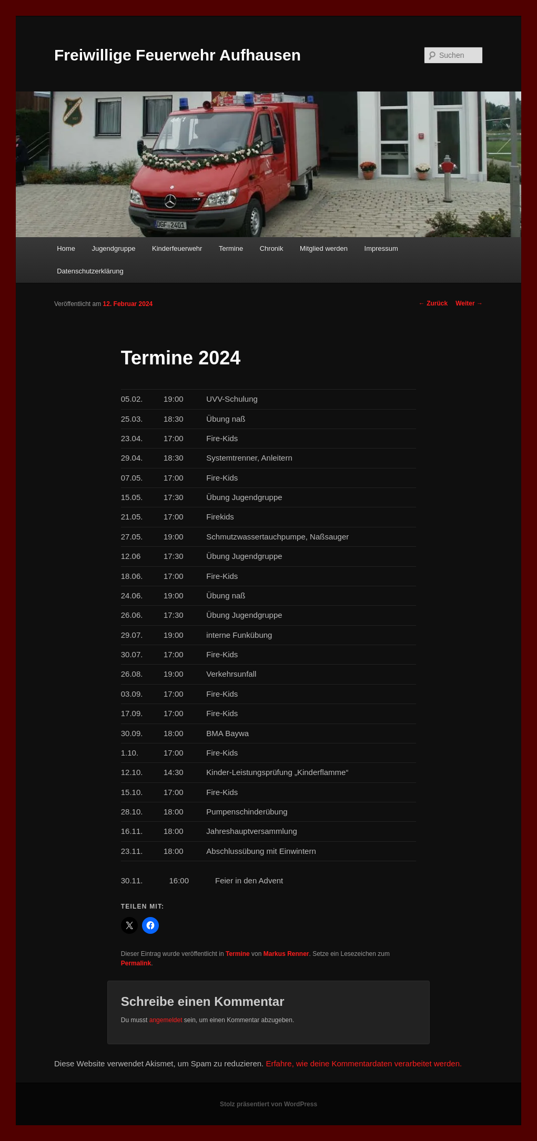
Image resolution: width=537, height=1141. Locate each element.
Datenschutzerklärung (90, 271)
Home (66, 248)
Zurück (433, 303)
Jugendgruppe (113, 248)
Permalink (136, 963)
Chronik (271, 248)
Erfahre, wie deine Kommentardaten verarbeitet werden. (364, 1063)
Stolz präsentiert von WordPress (268, 1104)
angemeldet (166, 1020)
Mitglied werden (324, 248)
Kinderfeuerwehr (177, 248)
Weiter (469, 303)
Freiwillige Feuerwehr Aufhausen (177, 55)
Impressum (381, 248)
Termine (231, 248)
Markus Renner (286, 953)
